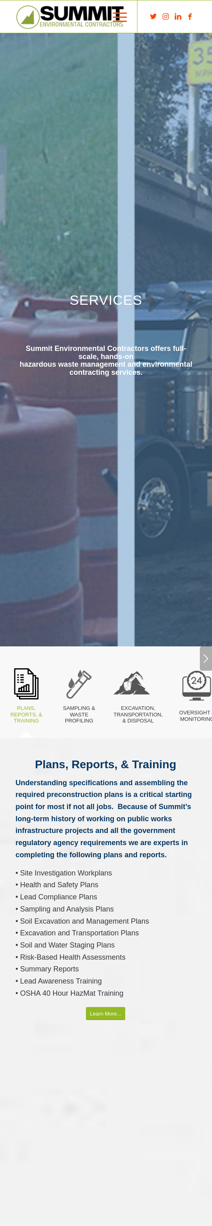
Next (206, 658)
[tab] (26, 697)
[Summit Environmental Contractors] (88, 16)
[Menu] (116, 16)
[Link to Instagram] (166, 17)
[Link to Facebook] (190, 17)
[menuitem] (116, 16)
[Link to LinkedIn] (178, 17)
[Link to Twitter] (154, 17)
